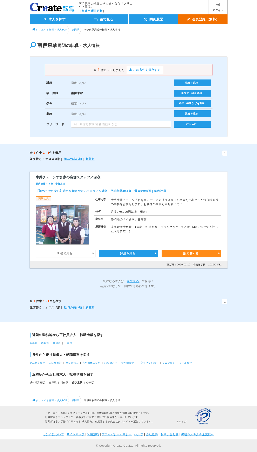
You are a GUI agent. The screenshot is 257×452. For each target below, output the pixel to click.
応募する (190, 253)
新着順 (90, 159)
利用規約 (93, 434)
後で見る (64, 253)
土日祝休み (72, 362)
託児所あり (110, 362)
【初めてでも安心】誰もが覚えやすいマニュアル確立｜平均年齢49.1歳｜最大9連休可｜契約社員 (101, 191)
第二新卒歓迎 (37, 362)
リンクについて (53, 434)
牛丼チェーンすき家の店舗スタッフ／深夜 (68, 177)
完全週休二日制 (91, 362)
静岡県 (45, 343)
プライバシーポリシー (117, 434)
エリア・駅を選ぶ (191, 93)
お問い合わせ (169, 434)
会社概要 (152, 434)
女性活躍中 (127, 362)
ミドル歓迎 (185, 362)
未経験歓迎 (55, 362)
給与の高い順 (73, 159)
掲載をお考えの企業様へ (197, 434)
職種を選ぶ (191, 82)
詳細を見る (127, 253)
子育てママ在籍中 (148, 362)
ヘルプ (138, 434)
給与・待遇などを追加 (192, 103)
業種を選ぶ (191, 113)
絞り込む (191, 124)
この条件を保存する (145, 69)
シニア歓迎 (168, 362)
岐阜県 (34, 343)
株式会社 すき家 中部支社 (50, 183)
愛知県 (57, 343)
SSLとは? (182, 421)
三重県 (68, 343)
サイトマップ (75, 434)
